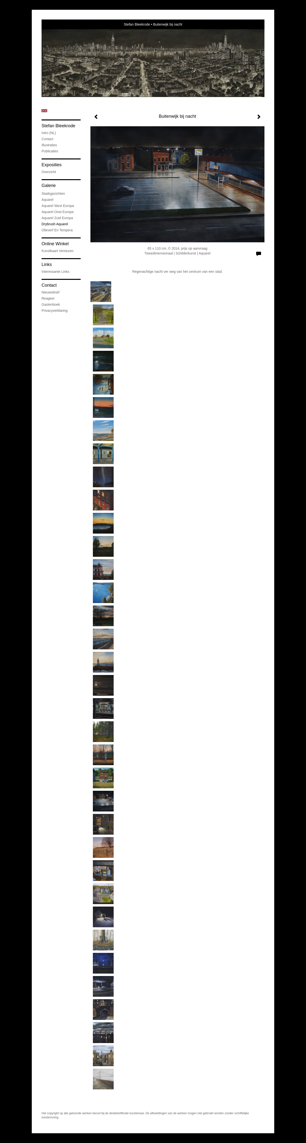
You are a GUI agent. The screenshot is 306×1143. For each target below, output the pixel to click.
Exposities (52, 164)
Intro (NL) (49, 133)
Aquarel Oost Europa (58, 212)
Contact (47, 139)
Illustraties (49, 145)
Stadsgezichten (53, 193)
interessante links (55, 272)
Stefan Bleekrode (137, 24)
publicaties (50, 151)
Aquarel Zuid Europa (57, 218)
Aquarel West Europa (58, 206)
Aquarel (47, 200)
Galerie (49, 185)
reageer (48, 298)
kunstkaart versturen (58, 251)
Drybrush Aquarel (55, 224)
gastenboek (51, 304)
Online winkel (55, 243)
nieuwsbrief (50, 292)
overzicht (49, 172)
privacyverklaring (55, 311)
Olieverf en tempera (57, 230)
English (44, 110)
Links (47, 264)
